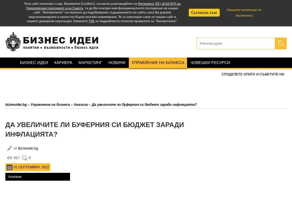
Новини (116, 62)
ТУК (91, 21)
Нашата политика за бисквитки (244, 12)
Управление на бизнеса (158, 62)
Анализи (14, 177)
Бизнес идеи (34, 62)
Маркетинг (90, 62)
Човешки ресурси (210, 62)
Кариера (63, 62)
